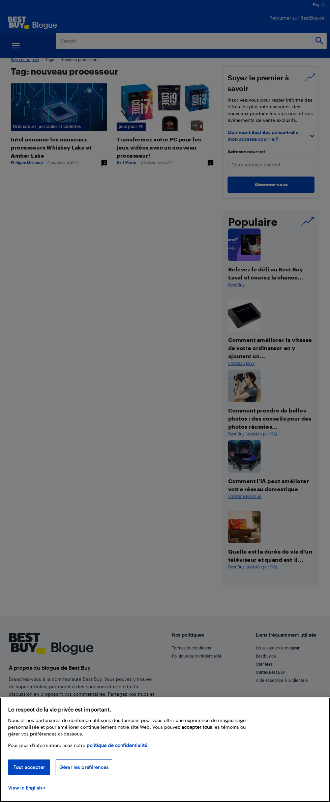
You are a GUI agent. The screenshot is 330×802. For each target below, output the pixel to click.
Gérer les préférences (84, 767)
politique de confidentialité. (118, 745)
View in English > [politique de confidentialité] (27, 788)
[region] (165, 749)
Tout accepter (29, 767)
